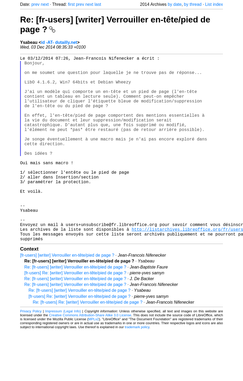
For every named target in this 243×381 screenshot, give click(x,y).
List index (214, 4)
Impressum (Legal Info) (63, 352)
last (98, 4)
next (45, 4)
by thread (193, 4)
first (71, 4)
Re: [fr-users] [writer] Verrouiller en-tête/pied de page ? (75, 308)
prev (35, 4)
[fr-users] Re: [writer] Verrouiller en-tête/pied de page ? (75, 314)
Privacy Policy (30, 352)
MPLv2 (93, 360)
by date (174, 4)
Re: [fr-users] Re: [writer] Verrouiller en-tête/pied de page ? (87, 343)
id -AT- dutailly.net (59, 42)
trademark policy (137, 368)
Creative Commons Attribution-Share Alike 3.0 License (90, 356)
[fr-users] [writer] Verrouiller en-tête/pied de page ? (67, 296)
